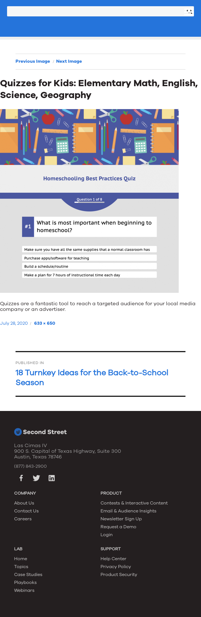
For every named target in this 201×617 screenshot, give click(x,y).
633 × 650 (44, 323)
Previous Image (33, 61)
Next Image (69, 61)
